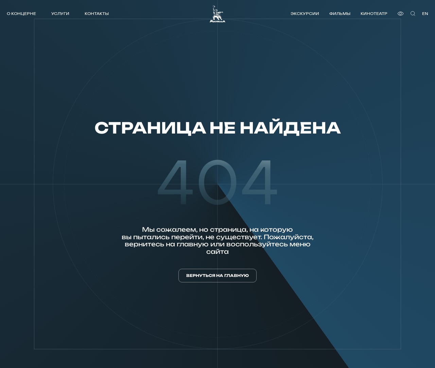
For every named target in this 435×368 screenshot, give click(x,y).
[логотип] (217, 13)
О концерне (21, 13)
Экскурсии (305, 13)
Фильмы (339, 13)
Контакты (97, 13)
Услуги (60, 13)
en (425, 13)
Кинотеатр (374, 13)
